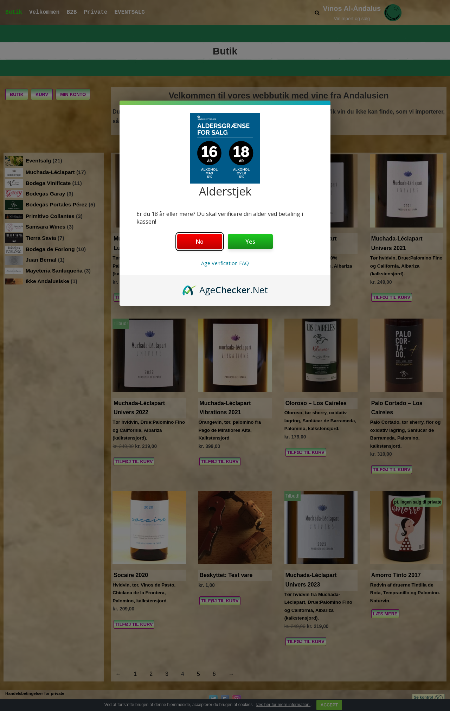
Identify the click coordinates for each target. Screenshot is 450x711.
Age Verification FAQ (225, 263)
